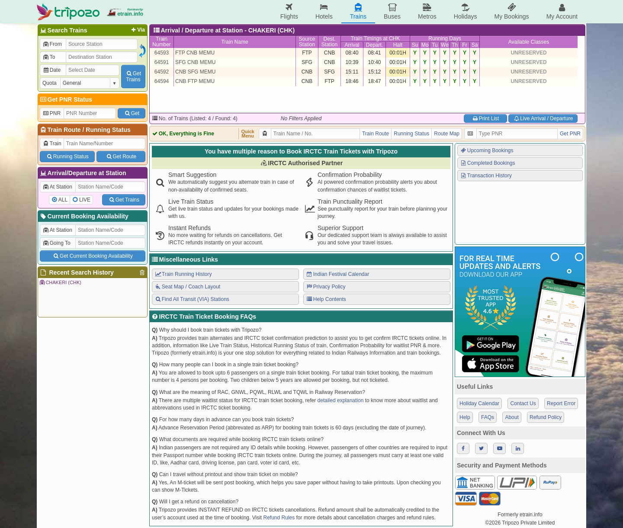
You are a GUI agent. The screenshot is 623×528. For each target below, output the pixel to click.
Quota (49, 83)
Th (455, 45)
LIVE (84, 200)
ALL (62, 200)
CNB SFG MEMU (195, 72)
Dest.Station (329, 42)
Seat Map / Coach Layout (187, 287)
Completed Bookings (487, 163)
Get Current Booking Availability (92, 256)
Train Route (64, 129)
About (511, 417)
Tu (435, 45)
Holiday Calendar (479, 403)
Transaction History (486, 176)
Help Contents (326, 299)
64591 (161, 62)
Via (137, 30)
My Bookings (511, 11)
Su (415, 45)
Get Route (121, 157)
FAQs (487, 417)
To (48, 57)
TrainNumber (161, 42)
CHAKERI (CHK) (60, 282)
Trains (358, 11)
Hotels (324, 11)
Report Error (561, 403)
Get (131, 113)
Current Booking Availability (83, 216)
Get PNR (570, 134)
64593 (161, 53)
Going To (56, 243)
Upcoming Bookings (487, 150)
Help (464, 417)
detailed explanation (341, 400)
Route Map (446, 134)
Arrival (351, 45)
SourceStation (307, 42)
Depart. (374, 45)
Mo (425, 45)
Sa (475, 45)
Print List (485, 118)
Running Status (108, 129)
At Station (57, 187)
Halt (397, 45)
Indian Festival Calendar (337, 274)
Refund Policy (546, 417)
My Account (562, 11)
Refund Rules (279, 518)
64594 (161, 81)
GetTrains (133, 76)
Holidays (465, 11)
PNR (51, 113)
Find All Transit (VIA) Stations (191, 299)
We (445, 45)
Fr (464, 45)
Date (51, 70)
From (52, 44)
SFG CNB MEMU (195, 62)
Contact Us (523, 403)
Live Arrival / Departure (543, 118)
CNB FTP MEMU (195, 81)
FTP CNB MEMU (195, 53)
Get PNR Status (65, 99)
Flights (289, 11)
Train (51, 144)
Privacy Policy (325, 287)
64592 (161, 72)
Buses (392, 11)
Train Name (234, 42)
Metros (427, 11)
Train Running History (183, 274)
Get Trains (123, 200)
